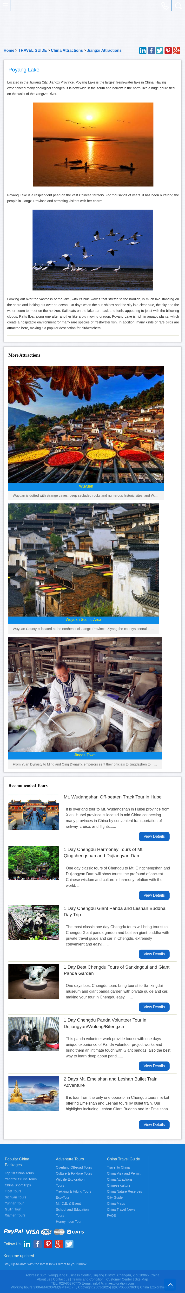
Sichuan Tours (15, 1197)
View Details (154, 836)
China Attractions (67, 50)
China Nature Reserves (124, 1191)
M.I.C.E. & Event (68, 1203)
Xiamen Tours (15, 1215)
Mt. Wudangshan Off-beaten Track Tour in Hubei (113, 796)
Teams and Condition (88, 1279)
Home (9, 50)
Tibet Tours (13, 1191)
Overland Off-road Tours (74, 1167)
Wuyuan (86, 486)
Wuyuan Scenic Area (83, 620)
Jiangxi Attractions (104, 50)
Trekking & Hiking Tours (73, 1191)
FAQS (111, 1215)
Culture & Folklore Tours (74, 1173)
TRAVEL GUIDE (33, 50)
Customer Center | (120, 1279)
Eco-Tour (62, 1197)
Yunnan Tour (14, 1203)
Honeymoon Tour (68, 1221)
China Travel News (121, 1209)
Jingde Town (85, 755)
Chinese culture (118, 1185)
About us (43, 1279)
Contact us (61, 1279)
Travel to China (118, 1167)
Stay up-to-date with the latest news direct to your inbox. (45, 1264)
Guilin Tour (13, 1209)
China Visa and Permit (123, 1173)
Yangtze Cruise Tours (21, 1179)
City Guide (115, 1197)
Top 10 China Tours (19, 1173)
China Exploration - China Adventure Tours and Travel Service (15, 5)
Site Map (141, 1279)
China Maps (116, 1203)
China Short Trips (18, 1185)
